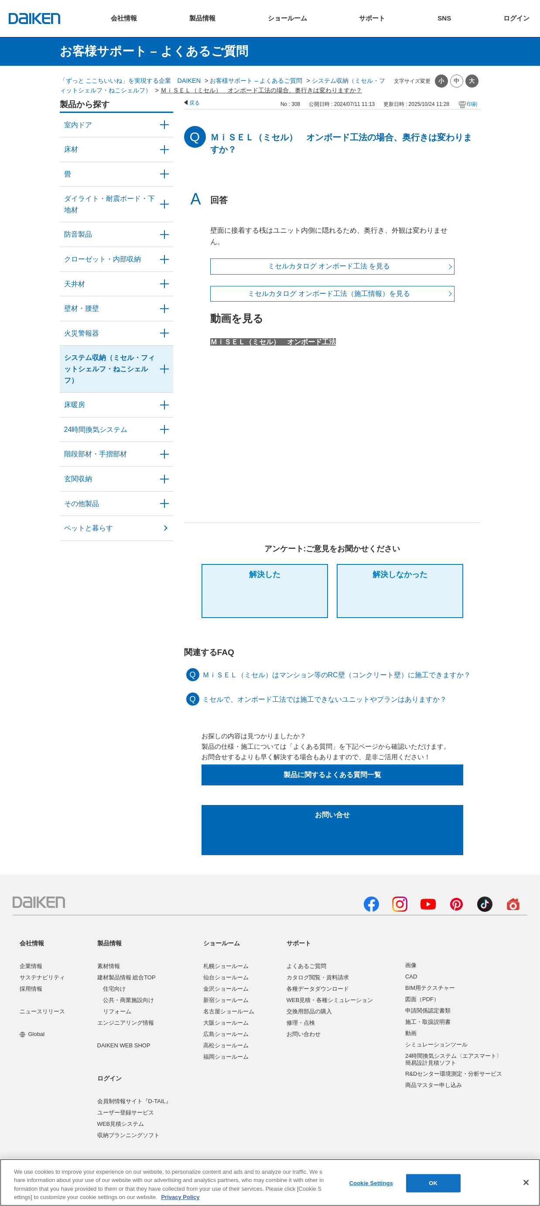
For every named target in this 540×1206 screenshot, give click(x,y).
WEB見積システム (120, 1124)
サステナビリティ (42, 977)
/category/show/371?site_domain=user (164, 125)
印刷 (472, 104)
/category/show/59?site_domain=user (164, 149)
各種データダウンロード (318, 988)
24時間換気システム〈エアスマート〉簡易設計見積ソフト (453, 1059)
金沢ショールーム (226, 988)
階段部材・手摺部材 (95, 454)
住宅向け (114, 988)
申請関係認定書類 (428, 1010)
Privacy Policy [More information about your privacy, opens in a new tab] (180, 1197)
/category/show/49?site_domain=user (164, 284)
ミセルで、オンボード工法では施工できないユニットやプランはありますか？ (324, 699)
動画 (411, 1033)
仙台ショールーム (226, 977)
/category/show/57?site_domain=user (164, 454)
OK (433, 1183)
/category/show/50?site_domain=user (164, 234)
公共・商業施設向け (128, 1000)
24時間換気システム (96, 429)
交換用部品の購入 (309, 1011)
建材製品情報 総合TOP (126, 977)
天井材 (74, 284)
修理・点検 (301, 1022)
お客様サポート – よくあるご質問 (256, 80)
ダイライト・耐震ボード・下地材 (109, 204)
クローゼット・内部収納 (102, 259)
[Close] (526, 1182)
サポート (299, 943)
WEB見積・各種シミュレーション (330, 1000)
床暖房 (74, 404)
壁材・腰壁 (81, 308)
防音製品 (78, 234)
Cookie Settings (371, 1183)
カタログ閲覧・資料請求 (318, 977)
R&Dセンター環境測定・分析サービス (453, 1073)
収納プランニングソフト (128, 1135)
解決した (264, 574)
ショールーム (221, 943)
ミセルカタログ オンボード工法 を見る (329, 266)
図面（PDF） (422, 999)
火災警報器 (81, 333)
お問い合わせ (304, 1034)
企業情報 (31, 966)
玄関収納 (78, 478)
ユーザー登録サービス (125, 1112)
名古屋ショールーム (228, 1011)
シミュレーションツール (436, 1044)
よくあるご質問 (306, 966)
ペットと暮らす (88, 528)
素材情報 (108, 966)
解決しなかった (400, 574)
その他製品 (81, 503)
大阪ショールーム (226, 1022)
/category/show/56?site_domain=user (164, 479)
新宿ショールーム (226, 1000)
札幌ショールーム (226, 966)
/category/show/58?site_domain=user (164, 504)
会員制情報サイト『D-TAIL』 (134, 1101)
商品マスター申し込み (433, 1085)
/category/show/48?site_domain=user (164, 204)
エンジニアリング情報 (125, 1022)
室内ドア (78, 125)
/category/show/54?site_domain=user (164, 259)
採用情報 (31, 988)
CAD (411, 976)
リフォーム (117, 1011)
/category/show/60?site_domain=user (164, 405)
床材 (71, 149)
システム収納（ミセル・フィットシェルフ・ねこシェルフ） (109, 369)
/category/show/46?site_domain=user (164, 174)
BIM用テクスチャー (430, 988)
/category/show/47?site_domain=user (164, 308)
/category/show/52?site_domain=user (164, 333)
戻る (194, 103)
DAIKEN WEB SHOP (123, 1045)
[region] (270, 1182)
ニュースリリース (42, 1011)
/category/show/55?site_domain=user (164, 369)
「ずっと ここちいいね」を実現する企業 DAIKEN (130, 80)
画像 (411, 965)
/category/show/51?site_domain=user (164, 430)
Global (32, 1034)
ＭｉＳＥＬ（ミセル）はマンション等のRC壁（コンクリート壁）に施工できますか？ (336, 675)
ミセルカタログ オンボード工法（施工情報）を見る (329, 293)
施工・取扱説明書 (428, 1022)
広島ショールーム (226, 1034)
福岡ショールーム (226, 1056)
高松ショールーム (226, 1045)
